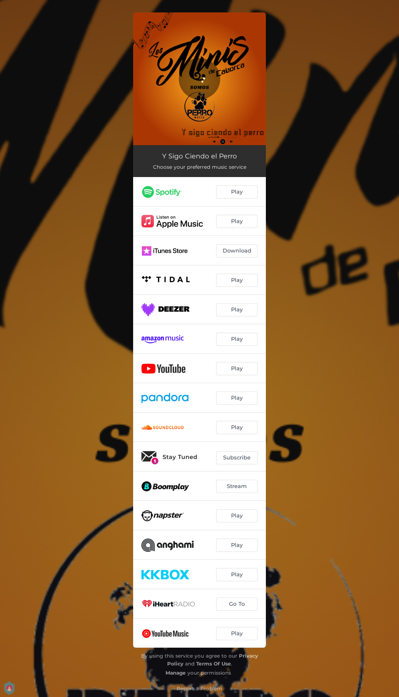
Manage (175, 673)
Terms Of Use (213, 664)
